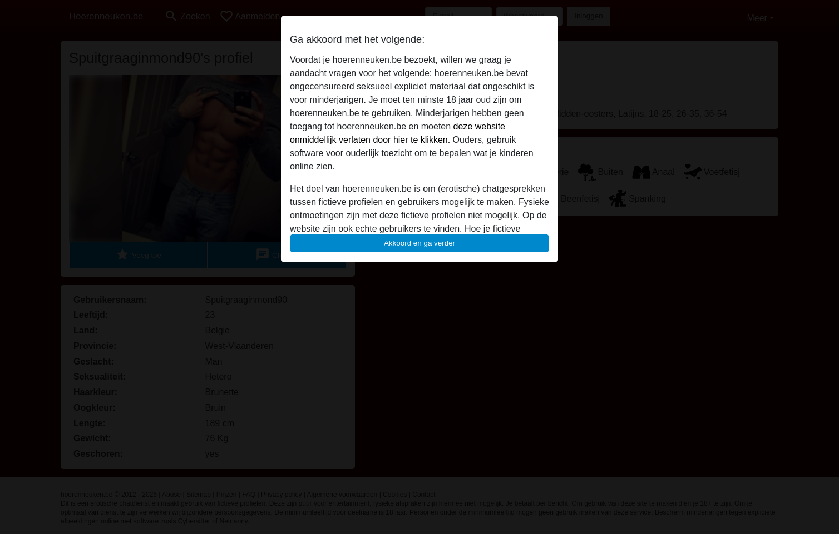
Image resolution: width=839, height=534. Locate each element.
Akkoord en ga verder (419, 243)
